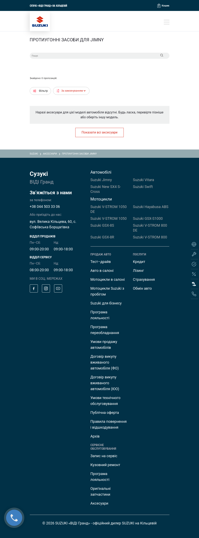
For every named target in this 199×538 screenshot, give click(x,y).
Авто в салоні (102, 270)
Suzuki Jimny (101, 180)
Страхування (144, 279)
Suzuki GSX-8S (102, 225)
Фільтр (40, 91)
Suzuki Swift (143, 187)
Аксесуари (99, 503)
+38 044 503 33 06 (45, 206)
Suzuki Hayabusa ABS (150, 207)
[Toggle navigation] (166, 22)
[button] (163, 6)
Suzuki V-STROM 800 (150, 237)
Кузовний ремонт (105, 465)
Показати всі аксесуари (100, 132)
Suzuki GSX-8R (102, 237)
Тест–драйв (100, 261)
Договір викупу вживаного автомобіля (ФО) (104, 362)
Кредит (139, 261)
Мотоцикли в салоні (107, 279)
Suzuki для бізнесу (106, 303)
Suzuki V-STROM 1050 (108, 218)
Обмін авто (142, 288)
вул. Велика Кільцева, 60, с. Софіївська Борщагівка (53, 224)
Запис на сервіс (103, 456)
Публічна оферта (104, 412)
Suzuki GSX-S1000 (148, 218)
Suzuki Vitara (143, 180)
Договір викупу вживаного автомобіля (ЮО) (104, 383)
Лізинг (138, 270)
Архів (95, 436)
